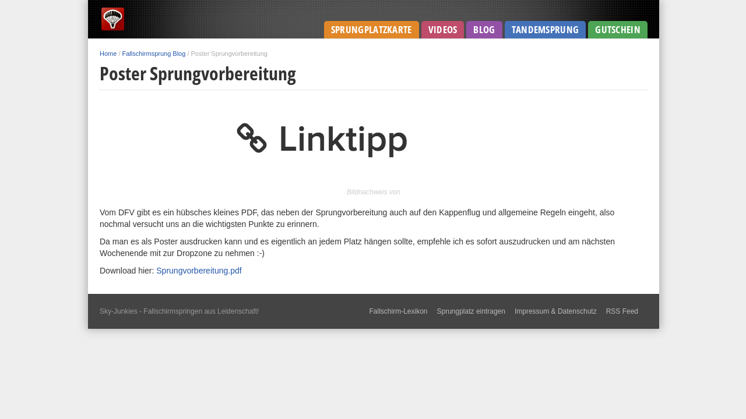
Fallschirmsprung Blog (154, 53)
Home (108, 53)
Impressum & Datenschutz (556, 311)
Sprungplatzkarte (371, 29)
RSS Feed (622, 311)
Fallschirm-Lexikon (398, 311)
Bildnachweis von (373, 192)
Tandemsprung (545, 29)
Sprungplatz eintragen (471, 311)
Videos (443, 29)
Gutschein (618, 29)
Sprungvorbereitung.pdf (198, 270)
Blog (484, 29)
